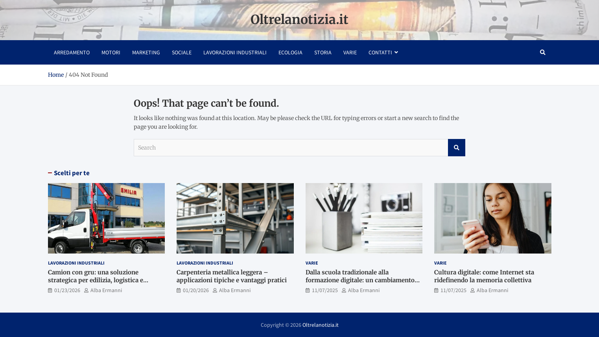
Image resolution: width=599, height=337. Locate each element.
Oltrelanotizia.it (299, 20)
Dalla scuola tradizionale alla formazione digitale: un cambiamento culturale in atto (360, 279)
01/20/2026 (196, 290)
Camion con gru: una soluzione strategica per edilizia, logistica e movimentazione (95, 279)
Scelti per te (72, 172)
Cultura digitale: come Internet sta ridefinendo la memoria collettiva (484, 276)
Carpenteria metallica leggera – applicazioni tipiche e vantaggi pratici (232, 276)
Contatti (380, 52)
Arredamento (72, 52)
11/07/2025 (325, 290)
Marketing (146, 52)
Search (456, 147)
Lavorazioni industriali (235, 52)
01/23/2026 (67, 290)
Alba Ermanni (106, 290)
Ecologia (290, 52)
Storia (323, 52)
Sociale (182, 52)
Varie (350, 52)
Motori (110, 52)
